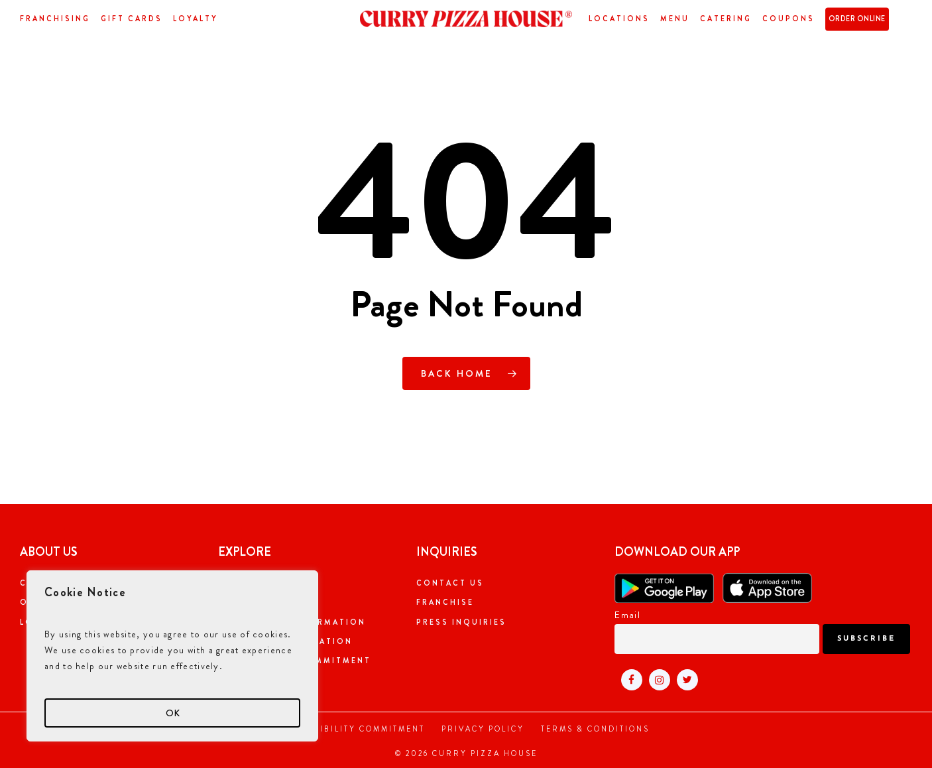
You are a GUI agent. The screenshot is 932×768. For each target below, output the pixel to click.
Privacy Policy (482, 729)
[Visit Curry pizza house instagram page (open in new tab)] (656, 678)
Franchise (445, 602)
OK (173, 713)
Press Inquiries (461, 622)
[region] (172, 655)
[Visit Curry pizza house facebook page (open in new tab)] (628, 678)
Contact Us (450, 583)
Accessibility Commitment (353, 729)
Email (627, 614)
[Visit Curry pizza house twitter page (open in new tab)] (684, 678)
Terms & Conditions (595, 729)
